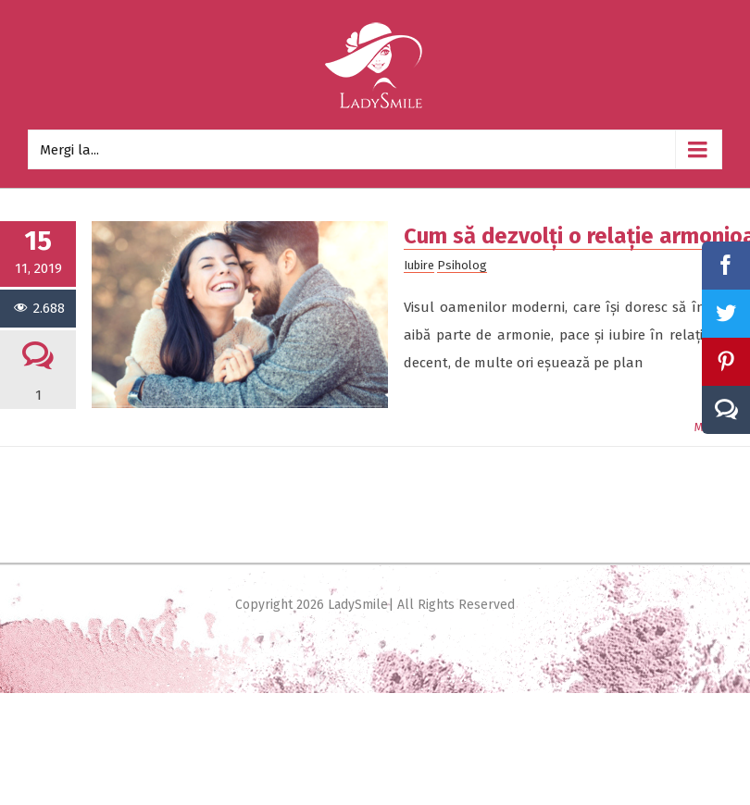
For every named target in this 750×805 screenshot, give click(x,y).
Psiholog (462, 265)
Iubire (419, 265)
